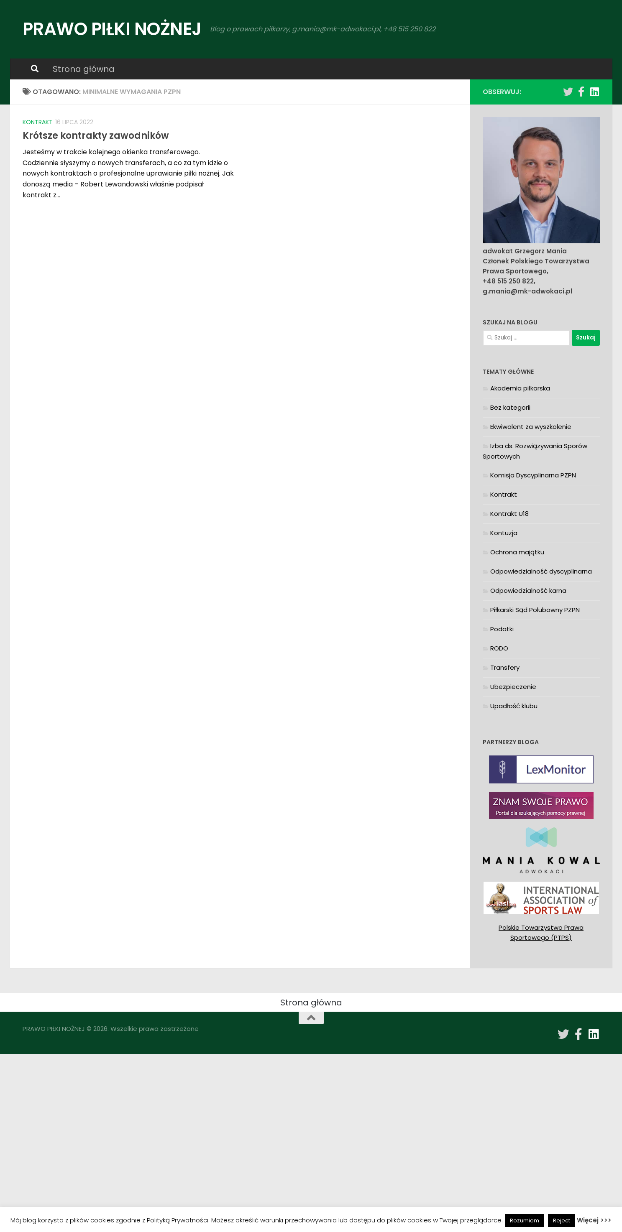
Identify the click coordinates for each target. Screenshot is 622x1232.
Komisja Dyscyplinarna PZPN (533, 475)
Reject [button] (561, 1220)
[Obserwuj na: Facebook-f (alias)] (581, 92)
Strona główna (84, 69)
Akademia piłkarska (520, 388)
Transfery (505, 667)
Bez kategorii (510, 407)
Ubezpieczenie (513, 686)
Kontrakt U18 (509, 513)
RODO (499, 648)
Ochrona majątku (517, 552)
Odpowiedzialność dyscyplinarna (541, 571)
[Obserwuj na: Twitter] (568, 92)
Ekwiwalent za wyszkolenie (530, 426)
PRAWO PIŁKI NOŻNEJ (112, 29)
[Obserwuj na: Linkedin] (595, 92)
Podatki (502, 629)
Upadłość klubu (514, 705)
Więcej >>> (594, 1220)
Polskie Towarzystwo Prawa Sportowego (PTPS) (541, 932)
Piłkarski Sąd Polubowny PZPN (535, 609)
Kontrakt (38, 122)
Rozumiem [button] (524, 1220)
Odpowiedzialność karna (528, 590)
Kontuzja (503, 532)
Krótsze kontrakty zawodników (96, 135)
